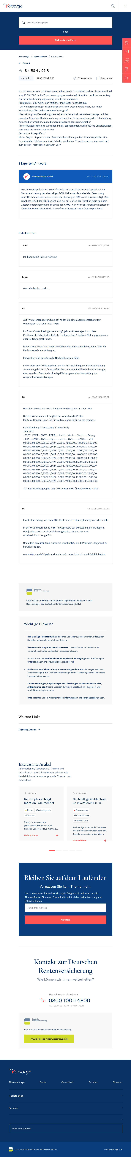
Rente (43, 1082)
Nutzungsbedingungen (93, 697)
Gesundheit (67, 1082)
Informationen (71, 697)
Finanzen (117, 1082)
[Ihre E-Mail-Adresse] (65, 908)
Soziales (93, 1082)
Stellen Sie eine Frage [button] (65, 40)
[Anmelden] (65, 920)
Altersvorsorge (17, 1082)
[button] (126, 42)
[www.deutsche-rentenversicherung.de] (49, 1039)
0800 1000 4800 (69, 1000)
